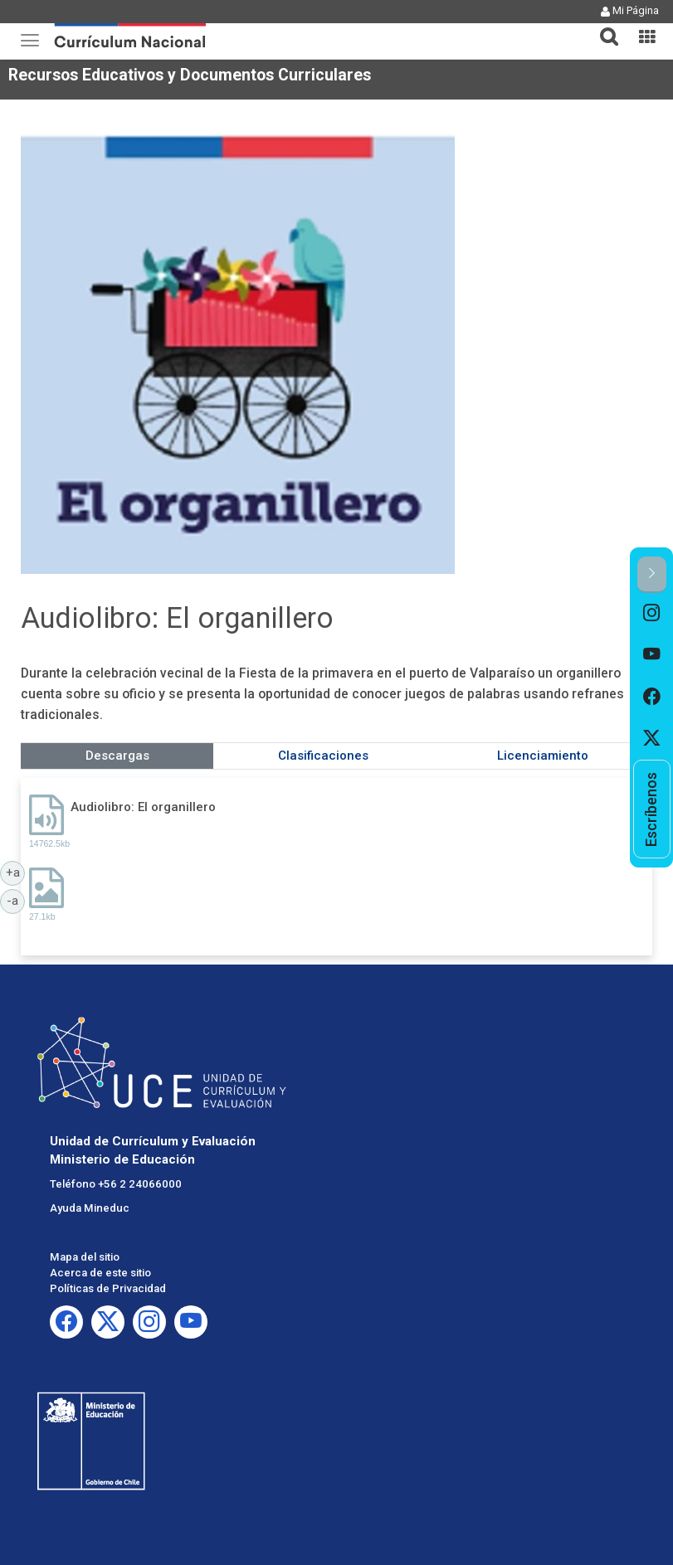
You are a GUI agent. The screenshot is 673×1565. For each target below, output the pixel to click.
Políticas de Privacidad (108, 1288)
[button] (602, 26)
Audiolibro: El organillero (143, 807)
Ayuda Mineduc (89, 1208)
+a (16, 871)
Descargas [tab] (117, 755)
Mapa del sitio (84, 1257)
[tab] (602, 27)
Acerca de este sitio (100, 1272)
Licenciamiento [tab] (542, 755)
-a (16, 900)
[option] (652, 613)
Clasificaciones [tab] (323, 755)
